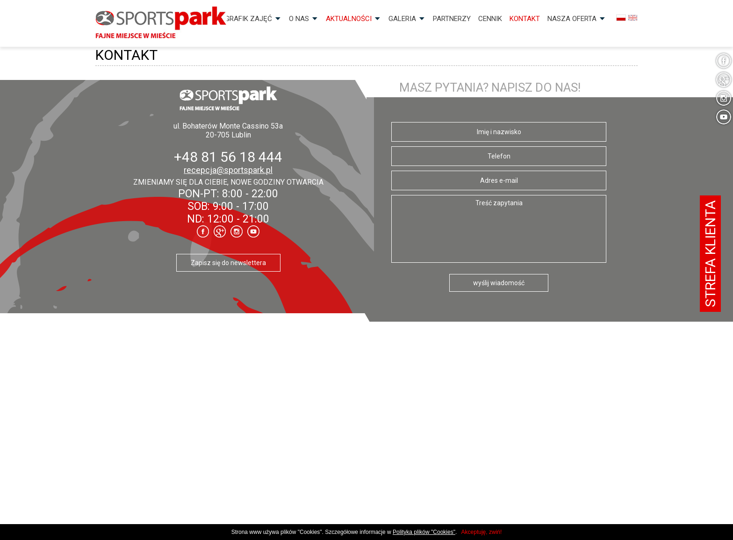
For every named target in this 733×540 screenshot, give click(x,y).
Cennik (490, 18)
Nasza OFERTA (571, 18)
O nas (299, 18)
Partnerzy (452, 18)
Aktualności (349, 18)
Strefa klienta (710, 253)
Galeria (402, 18)
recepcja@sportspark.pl (228, 170)
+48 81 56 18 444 (228, 157)
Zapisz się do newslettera (228, 262)
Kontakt (525, 18)
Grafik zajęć (248, 18)
